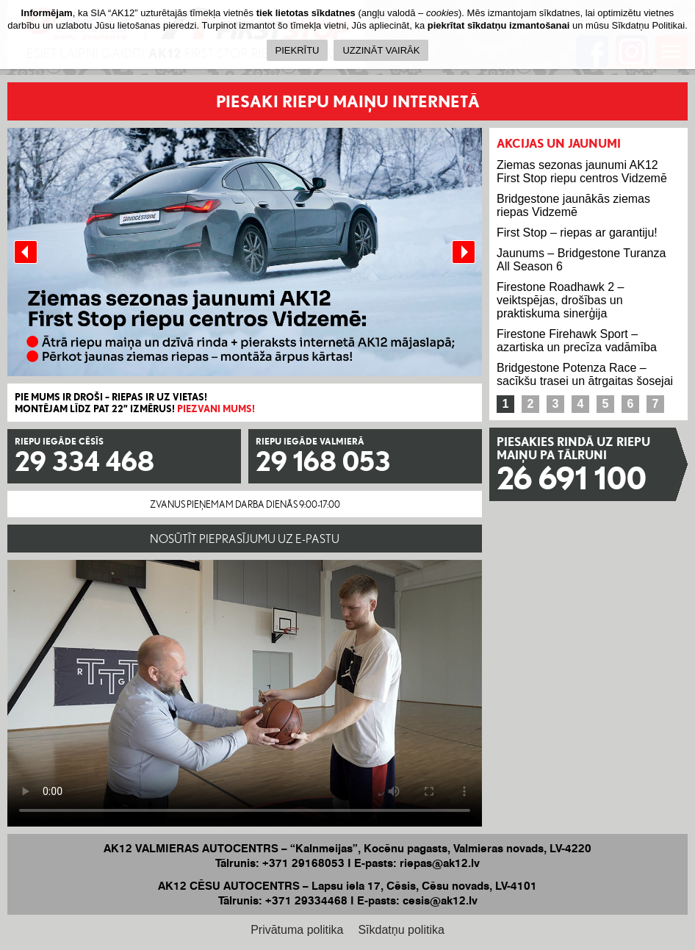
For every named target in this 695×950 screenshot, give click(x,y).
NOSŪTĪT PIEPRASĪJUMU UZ (244, 538)
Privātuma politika (297, 930)
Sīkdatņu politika (401, 930)
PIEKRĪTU (298, 50)
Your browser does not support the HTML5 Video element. (244, 693)
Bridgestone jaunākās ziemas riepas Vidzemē (573, 205)
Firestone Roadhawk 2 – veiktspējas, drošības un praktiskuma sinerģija (560, 300)
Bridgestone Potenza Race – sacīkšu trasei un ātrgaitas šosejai (585, 374)
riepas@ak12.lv (440, 863)
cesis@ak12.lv (440, 900)
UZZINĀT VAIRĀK (380, 50)
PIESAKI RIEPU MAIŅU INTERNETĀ (348, 101)
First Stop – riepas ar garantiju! (577, 232)
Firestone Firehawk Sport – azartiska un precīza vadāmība (577, 340)
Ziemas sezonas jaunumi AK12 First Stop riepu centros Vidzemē (582, 171)
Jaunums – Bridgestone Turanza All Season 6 (581, 260)
